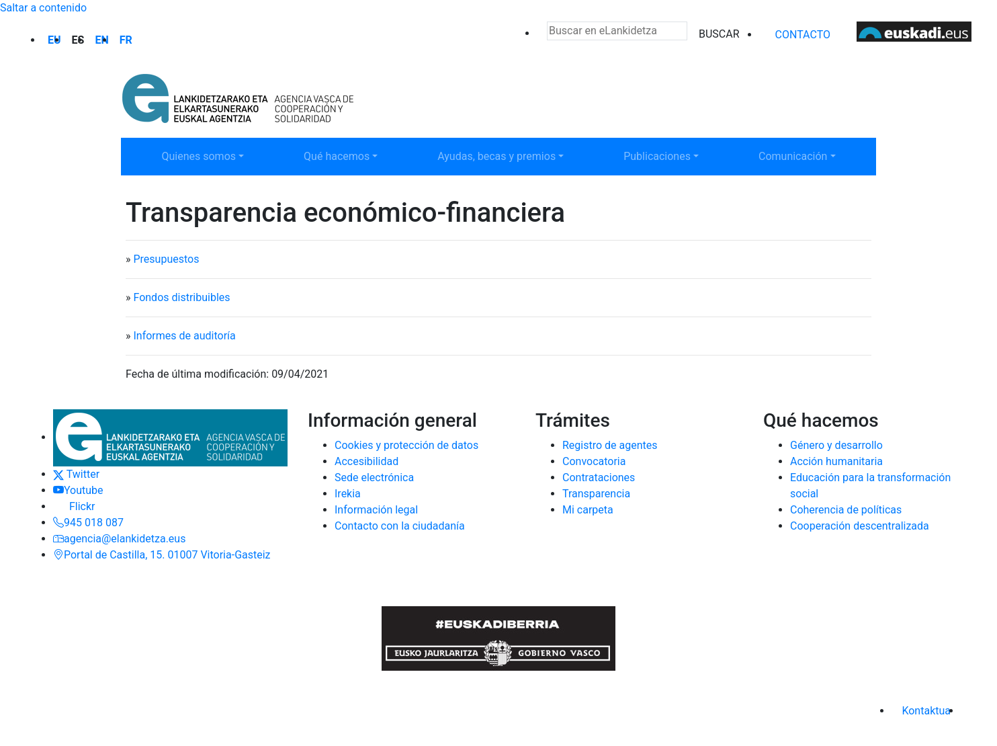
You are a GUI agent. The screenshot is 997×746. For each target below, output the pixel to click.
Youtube (78, 490)
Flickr (74, 506)
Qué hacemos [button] (346, 155)
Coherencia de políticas (846, 509)
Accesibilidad (366, 461)
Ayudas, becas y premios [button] (496, 155)
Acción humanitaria (836, 461)
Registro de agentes (610, 445)
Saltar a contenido (43, 7)
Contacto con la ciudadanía (400, 526)
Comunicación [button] (801, 155)
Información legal (376, 509)
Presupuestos (166, 259)
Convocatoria (593, 461)
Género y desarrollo (836, 445)
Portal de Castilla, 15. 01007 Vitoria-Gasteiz (162, 554)
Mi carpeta (587, 509)
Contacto (802, 34)
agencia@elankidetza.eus (119, 538)
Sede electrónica (374, 477)
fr (126, 40)
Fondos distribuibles (181, 297)
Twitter (76, 474)
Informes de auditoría (184, 335)
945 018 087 (88, 522)
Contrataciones (598, 477)
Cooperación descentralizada (859, 526)
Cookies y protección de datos (406, 445)
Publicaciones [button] (666, 155)
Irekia (348, 493)
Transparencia (596, 493)
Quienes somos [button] (204, 155)
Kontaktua (926, 710)
